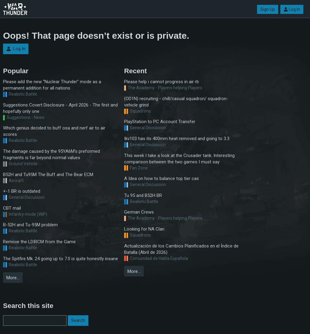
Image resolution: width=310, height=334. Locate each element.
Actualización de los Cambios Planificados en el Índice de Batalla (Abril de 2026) (181, 249)
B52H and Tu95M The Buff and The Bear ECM (48, 174)
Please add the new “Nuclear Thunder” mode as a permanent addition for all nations (52, 85)
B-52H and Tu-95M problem (30, 225)
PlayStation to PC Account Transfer (159, 121)
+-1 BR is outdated (21, 191)
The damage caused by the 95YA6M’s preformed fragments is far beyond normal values (51, 154)
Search (78, 320)
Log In (292, 9)
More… (12, 277)
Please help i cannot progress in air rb (161, 81)
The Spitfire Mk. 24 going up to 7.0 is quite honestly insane (60, 258)
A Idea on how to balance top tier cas (161, 178)
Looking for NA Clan (144, 229)
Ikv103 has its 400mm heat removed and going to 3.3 (176, 138)
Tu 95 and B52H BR (143, 195)
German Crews (139, 212)
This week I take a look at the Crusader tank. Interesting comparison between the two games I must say (179, 159)
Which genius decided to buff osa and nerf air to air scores (54, 131)
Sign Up (267, 9)
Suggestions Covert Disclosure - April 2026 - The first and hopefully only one (60, 108)
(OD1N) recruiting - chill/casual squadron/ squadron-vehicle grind (176, 102)
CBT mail (12, 208)
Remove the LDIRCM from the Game (39, 241)
